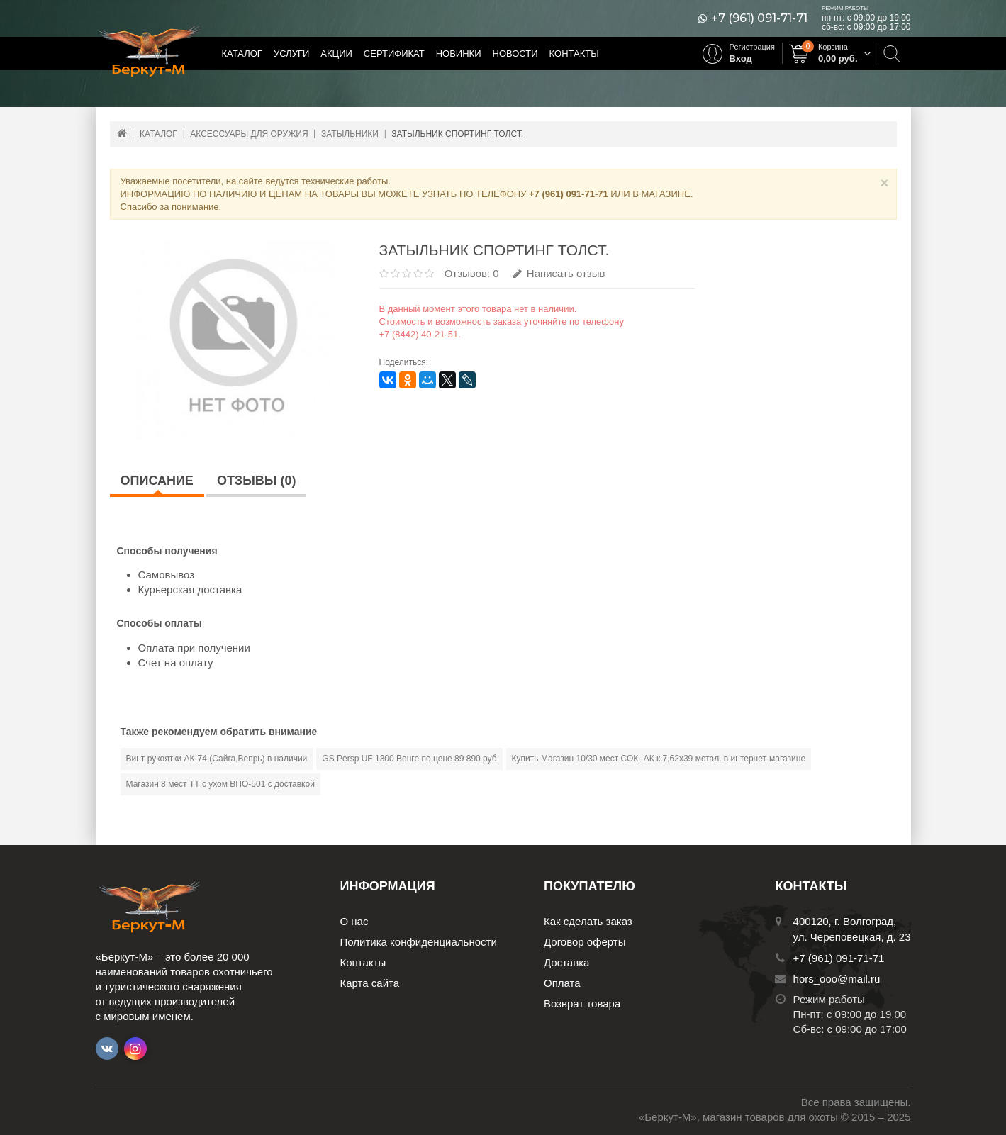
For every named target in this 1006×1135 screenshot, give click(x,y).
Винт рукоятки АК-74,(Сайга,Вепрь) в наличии (217, 759)
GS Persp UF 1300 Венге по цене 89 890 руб (409, 759)
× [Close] (884, 182)
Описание (157, 481)
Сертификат (394, 53)
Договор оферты (585, 942)
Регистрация (752, 47)
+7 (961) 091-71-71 (759, 18)
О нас (354, 921)
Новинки (458, 53)
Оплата (562, 983)
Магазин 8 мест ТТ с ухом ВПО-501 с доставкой (220, 784)
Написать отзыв (559, 273)
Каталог (242, 53)
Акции (336, 53)
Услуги (291, 53)
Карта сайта (370, 983)
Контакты (574, 53)
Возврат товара (582, 1003)
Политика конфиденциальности (418, 942)
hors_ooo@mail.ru (837, 979)
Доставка (566, 962)
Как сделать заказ (588, 921)
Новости (515, 53)
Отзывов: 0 (472, 273)
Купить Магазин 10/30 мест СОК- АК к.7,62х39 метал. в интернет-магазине (658, 759)
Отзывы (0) (256, 481)
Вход (741, 58)
